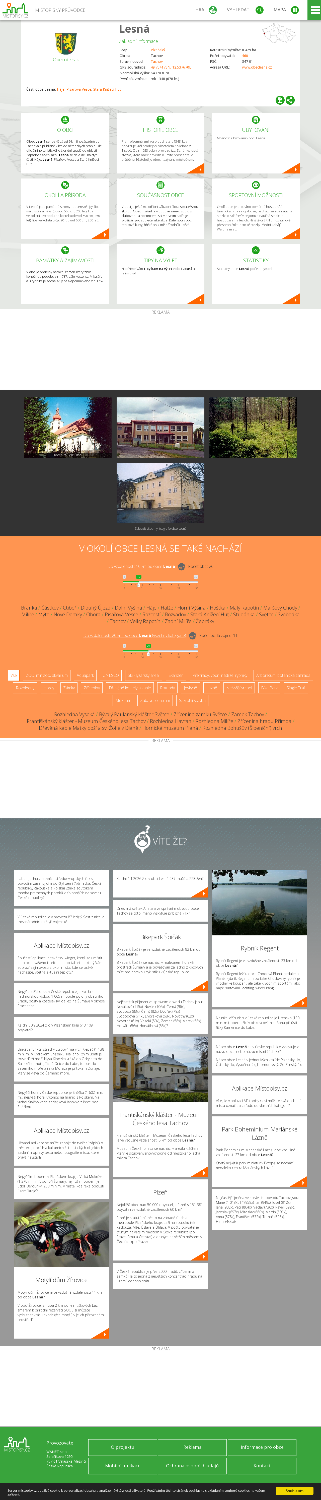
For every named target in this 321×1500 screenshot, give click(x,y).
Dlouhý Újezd (96, 607)
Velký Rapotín (145, 621)
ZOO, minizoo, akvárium (47, 675)
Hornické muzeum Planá (170, 728)
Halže (167, 607)
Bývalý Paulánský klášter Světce (134, 714)
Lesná (134, 28)
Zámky (69, 688)
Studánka (244, 614)
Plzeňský (158, 49)
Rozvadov (175, 614)
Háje (60, 89)
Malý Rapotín (244, 607)
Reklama (192, 1447)
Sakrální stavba (192, 700)
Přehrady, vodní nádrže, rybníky (220, 675)
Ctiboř (69, 607)
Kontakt (262, 1466)
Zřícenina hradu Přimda (264, 721)
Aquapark (85, 675)
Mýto (43, 614)
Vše (14, 675)
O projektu (122, 1447)
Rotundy (167, 688)
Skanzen (176, 675)
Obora (93, 614)
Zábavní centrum (155, 700)
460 (245, 55)
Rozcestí (151, 614)
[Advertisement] (160, 352)
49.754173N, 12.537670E (171, 67)
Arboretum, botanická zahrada (283, 675)
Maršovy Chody (280, 607)
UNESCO (111, 675)
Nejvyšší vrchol (239, 688)
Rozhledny (25, 688)
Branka (29, 607)
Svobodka (289, 614)
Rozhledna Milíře (214, 721)
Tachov (157, 61)
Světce (266, 614)
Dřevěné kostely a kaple (130, 688)
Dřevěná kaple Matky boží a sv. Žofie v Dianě (88, 728)
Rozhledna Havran (170, 721)
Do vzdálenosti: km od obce (141, 566)
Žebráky (205, 621)
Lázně (211, 688)
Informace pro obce (262, 1447)
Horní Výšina (192, 607)
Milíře (28, 614)
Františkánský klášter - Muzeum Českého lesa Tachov (86, 721)
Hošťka (217, 607)
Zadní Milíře (178, 621)
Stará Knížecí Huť (107, 89)
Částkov (50, 607)
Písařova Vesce (78, 89)
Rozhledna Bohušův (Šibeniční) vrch (242, 728)
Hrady (48, 688)
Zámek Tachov (247, 714)
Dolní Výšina (128, 607)
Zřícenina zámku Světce (200, 714)
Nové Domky (68, 614)
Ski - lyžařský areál (143, 675)
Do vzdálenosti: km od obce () (135, 635)
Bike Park (269, 688)
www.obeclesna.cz (257, 67)
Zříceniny (92, 688)
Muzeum (123, 700)
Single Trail (296, 688)
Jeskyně (190, 688)
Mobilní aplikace (122, 1466)
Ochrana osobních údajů (192, 1466)
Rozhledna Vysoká (74, 714)
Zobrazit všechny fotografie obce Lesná (160, 528)
